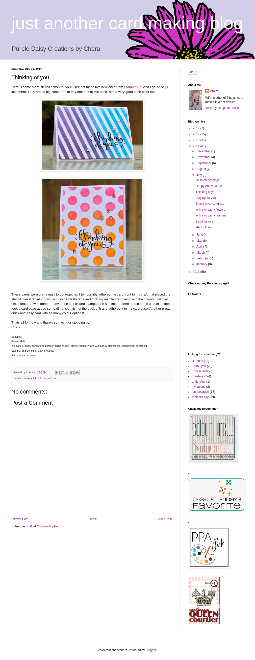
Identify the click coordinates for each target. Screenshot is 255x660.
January (202, 264)
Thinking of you (206, 192)
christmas (198, 376)
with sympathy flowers (210, 209)
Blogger (151, 650)
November (203, 157)
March (201, 252)
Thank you (199, 366)
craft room (199, 381)
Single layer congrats (210, 203)
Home (93, 519)
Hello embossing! (207, 180)
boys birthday (201, 371)
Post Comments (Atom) (45, 526)
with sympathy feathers (211, 215)
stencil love (203, 227)
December (203, 151)
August (201, 169)
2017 (196, 128)
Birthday (197, 361)
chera (214, 91)
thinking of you (47, 378)
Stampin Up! (133, 87)
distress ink (30, 378)
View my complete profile (222, 108)
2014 (196, 146)
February (202, 258)
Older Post (164, 519)
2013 (196, 272)
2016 (196, 134)
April (199, 246)
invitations (198, 386)
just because (200, 392)
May (199, 240)
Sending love (204, 221)
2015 (196, 140)
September (204, 163)
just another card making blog (127, 23)
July (199, 175)
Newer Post (20, 519)
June (200, 234)
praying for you (206, 198)
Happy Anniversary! (209, 186)
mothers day (200, 397)
